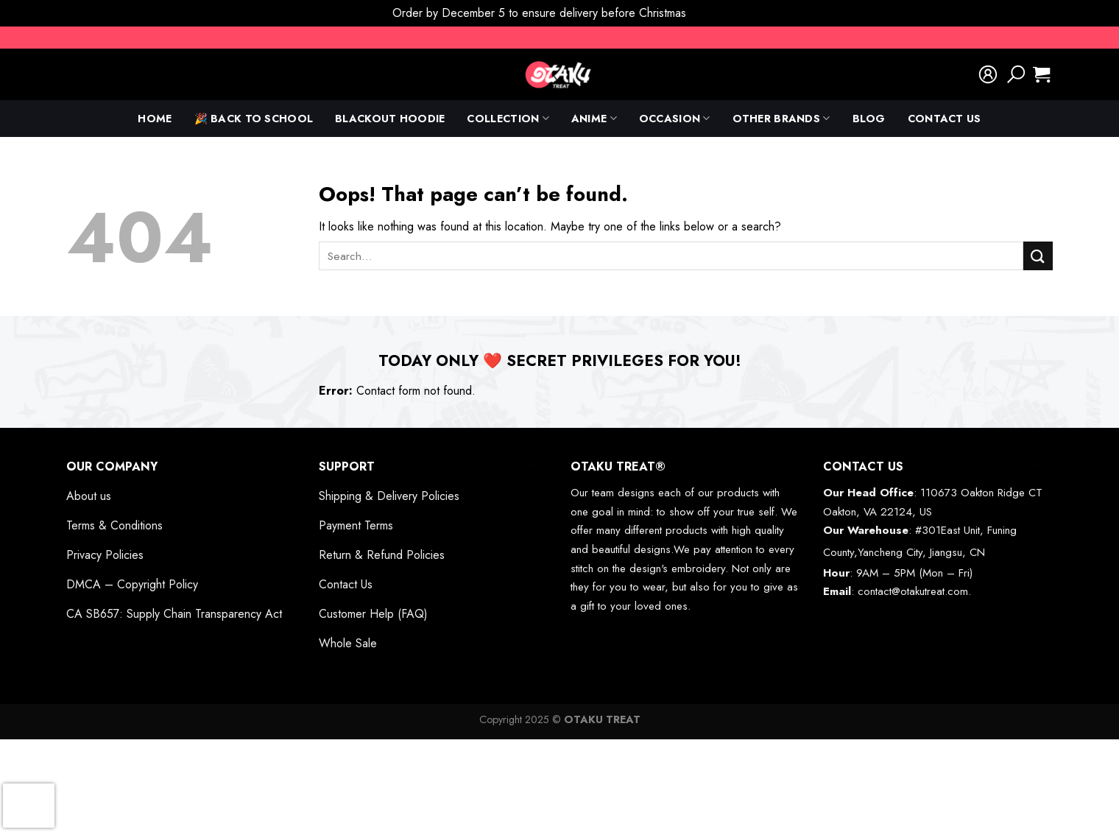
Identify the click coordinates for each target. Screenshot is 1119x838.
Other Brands (781, 118)
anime (594, 118)
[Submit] (1038, 256)
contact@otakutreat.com (913, 591)
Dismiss (708, 12)
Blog (869, 118)
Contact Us (944, 118)
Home (155, 118)
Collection (507, 118)
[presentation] (28, 806)
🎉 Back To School (254, 118)
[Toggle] (279, 466)
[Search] (1016, 74)
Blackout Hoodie (390, 118)
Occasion (674, 118)
